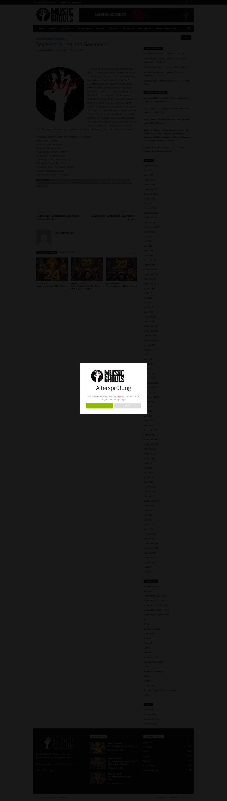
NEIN (127, 406)
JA (99, 406)
